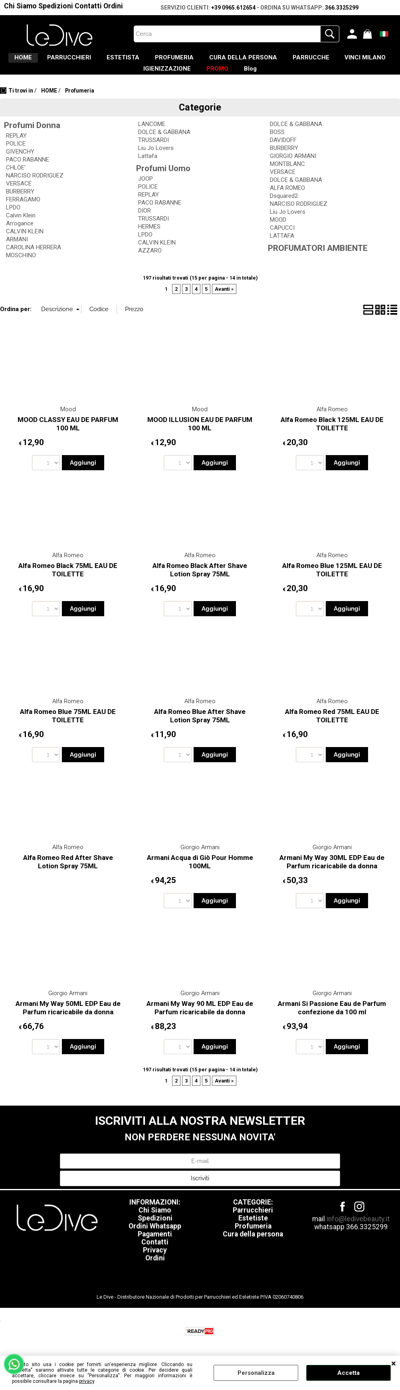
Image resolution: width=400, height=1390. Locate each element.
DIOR (144, 221)
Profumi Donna (32, 136)
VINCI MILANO (123, 77)
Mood (68, 420)
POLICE (16, 154)
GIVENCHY (20, 162)
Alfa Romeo (332, 420)
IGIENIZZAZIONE (191, 77)
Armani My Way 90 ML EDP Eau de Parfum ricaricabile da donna (200, 1019)
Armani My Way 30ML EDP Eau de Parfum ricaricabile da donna (331, 873)
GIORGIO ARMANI (293, 167)
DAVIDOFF (283, 151)
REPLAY (16, 146)
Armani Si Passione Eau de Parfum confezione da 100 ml (332, 1019)
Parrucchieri (253, 1221)
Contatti (88, 6)
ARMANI (17, 250)
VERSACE (19, 194)
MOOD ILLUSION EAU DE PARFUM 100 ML (199, 435)
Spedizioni (55, 6)
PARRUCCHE (360, 60)
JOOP (145, 189)
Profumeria (253, 1237)
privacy (86, 1381)
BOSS (277, 143)
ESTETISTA (147, 60)
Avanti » (224, 300)
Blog (291, 77)
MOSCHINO (21, 266)
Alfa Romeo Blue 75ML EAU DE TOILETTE (68, 727)
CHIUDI (393, 1364)
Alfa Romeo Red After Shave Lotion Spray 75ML (68, 873)
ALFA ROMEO (287, 199)
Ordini (113, 6)
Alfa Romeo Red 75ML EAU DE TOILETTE (332, 727)
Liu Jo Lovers (156, 159)
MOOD (278, 231)
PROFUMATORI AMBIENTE (318, 259)
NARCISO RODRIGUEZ (34, 186)
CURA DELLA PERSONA (284, 60)
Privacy (155, 1261)
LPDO (13, 218)
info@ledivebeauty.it (358, 1230)
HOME (30, 60)
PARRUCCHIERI (85, 60)
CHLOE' (16, 178)
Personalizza (256, 1372)
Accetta (348, 1372)
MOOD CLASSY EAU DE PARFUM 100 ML (68, 435)
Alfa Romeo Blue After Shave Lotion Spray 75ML (200, 727)
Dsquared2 (284, 207)
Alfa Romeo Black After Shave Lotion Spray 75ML (199, 581)
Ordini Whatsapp (155, 1237)
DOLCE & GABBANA (164, 143)
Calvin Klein (21, 226)
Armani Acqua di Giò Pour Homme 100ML (200, 873)
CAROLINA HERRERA (33, 258)
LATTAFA (282, 246)
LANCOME (151, 135)
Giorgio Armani (200, 858)
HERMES (149, 237)
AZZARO (150, 261)
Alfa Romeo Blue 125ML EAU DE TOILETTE (332, 581)
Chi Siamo (20, 6)
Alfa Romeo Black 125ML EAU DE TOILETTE (332, 435)
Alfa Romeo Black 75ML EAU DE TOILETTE (67, 581)
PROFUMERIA (207, 60)
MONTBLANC (287, 175)
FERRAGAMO (23, 210)
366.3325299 (341, 7)
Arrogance (20, 234)
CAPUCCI (282, 239)
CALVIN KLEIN (25, 242)
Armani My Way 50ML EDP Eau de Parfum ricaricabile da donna (68, 1019)
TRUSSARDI (153, 151)
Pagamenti (155, 1245)
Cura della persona (253, 1245)
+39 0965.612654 (233, 7)
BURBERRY (20, 202)
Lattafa (147, 167)
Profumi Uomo (163, 179)
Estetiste (253, 1229)
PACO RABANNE (27, 170)
